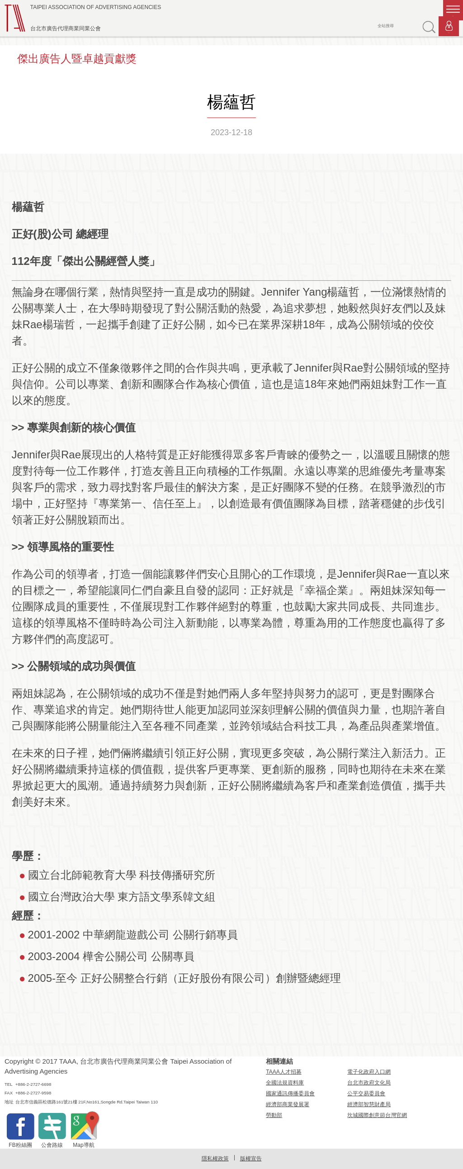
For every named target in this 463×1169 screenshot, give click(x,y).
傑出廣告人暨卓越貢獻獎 (77, 58)
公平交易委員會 (366, 1093)
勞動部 (274, 1115)
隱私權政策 (215, 1158)
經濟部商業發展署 (287, 1104)
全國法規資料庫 (285, 1082)
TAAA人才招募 (283, 1072)
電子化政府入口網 (369, 1072)
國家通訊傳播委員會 (290, 1093)
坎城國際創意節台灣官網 (377, 1115)
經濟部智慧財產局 (369, 1104)
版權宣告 (251, 1158)
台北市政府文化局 (369, 1082)
